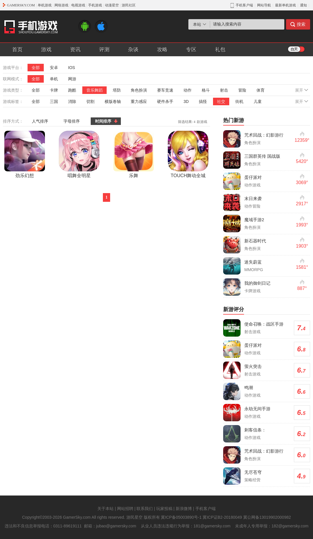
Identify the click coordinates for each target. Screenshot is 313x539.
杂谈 (133, 49)
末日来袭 (253, 198)
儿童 (258, 101)
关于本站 (105, 508)
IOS (71, 67)
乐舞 (133, 154)
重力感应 (139, 101)
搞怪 (203, 101)
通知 (303, 5)
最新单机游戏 (285, 5)
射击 (224, 90)
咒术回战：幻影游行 (263, 135)
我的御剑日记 (257, 283)
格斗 (206, 90)
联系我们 (145, 508)
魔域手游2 (254, 219)
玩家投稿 (164, 508)
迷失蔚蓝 (253, 261)
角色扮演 (139, 90)
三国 (54, 101)
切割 (90, 101)
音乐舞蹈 (94, 90)
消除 (72, 101)
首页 (17, 49)
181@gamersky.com (212, 526)
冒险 (242, 90)
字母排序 (71, 121)
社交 (221, 101)
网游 (72, 79)
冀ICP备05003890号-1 (181, 517)
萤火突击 (253, 366)
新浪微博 (184, 508)
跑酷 (72, 90)
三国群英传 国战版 (262, 156)
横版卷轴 (113, 101)
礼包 (220, 49)
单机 (54, 79)
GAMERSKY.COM (21, 5)
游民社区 (129, 5)
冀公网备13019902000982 (267, 517)
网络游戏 (61, 5)
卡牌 (54, 90)
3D (186, 101)
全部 (36, 67)
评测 (104, 49)
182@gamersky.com (290, 526)
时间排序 (103, 121)
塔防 (117, 90)
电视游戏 (78, 5)
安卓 (54, 67)
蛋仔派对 (253, 177)
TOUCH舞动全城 (188, 154)
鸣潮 (248, 387)
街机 (239, 101)
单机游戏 (45, 5)
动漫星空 (112, 5)
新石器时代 (255, 240)
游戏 (46, 49)
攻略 (162, 49)
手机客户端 (205, 508)
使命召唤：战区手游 (263, 324)
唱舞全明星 (79, 154)
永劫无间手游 (257, 408)
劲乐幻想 (24, 154)
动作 (187, 90)
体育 (260, 90)
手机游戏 (95, 5)
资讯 (75, 49)
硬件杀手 (165, 101)
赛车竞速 (165, 90)
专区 (191, 49)
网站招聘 (125, 508)
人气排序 (40, 121)
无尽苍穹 (253, 472)
